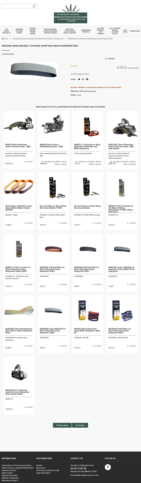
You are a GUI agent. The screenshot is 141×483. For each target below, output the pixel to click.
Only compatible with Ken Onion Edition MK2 (53, 155)
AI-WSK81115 (113, 215)
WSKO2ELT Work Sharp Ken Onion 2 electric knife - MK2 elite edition (121, 147)
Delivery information (10, 475)
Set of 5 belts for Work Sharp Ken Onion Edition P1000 (53, 207)
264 (9, 163)
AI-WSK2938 (44, 338)
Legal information (43, 473)
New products (7, 473)
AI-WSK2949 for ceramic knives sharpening (16, 339)
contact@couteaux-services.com (86, 475)
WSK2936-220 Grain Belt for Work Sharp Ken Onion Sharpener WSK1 (86, 269)
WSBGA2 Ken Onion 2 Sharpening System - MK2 (51, 146)
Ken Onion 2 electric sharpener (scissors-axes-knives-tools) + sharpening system (118, 156)
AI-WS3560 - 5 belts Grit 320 (118, 338)
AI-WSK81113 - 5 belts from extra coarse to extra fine (16, 277)
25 (8, 348)
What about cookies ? (10, 480)
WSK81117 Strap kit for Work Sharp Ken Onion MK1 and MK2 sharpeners (87, 147)
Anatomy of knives (9, 470)
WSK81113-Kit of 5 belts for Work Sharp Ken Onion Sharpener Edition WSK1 (17, 269)
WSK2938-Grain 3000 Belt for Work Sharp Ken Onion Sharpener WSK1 (40, 46)
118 (9, 409)
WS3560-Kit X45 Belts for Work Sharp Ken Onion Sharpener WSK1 (119, 331)
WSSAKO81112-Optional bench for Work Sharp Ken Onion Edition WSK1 (17, 392)
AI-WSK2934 (44, 276)
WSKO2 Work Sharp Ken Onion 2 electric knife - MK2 (18, 146)
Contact (39, 465)
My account (40, 468)
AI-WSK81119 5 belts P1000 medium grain (52, 216)
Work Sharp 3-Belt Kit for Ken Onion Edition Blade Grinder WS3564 (18, 208)
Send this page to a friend (80, 74)
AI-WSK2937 (112, 276)
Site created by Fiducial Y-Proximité (126, 445)
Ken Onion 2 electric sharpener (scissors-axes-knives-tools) (15, 155)
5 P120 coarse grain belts (83, 153)
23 (111, 225)
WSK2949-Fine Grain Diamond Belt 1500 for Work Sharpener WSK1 (18, 331)
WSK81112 (9, 399)
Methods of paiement (10, 478)
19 (43, 225)
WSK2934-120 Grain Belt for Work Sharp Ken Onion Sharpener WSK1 (52, 269)
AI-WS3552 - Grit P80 (81, 338)
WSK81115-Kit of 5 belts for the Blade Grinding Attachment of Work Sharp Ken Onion (120, 209)
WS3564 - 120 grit (11, 215)
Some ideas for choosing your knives (16, 465)
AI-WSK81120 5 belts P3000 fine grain (87, 215)
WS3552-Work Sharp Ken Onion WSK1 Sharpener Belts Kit (87, 331)
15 (8, 225)
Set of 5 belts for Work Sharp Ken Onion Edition (87, 207)
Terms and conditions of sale (47, 470)
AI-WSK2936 (78, 276)
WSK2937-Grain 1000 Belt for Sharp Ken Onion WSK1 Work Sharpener (121, 269)
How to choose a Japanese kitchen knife (17, 468)
